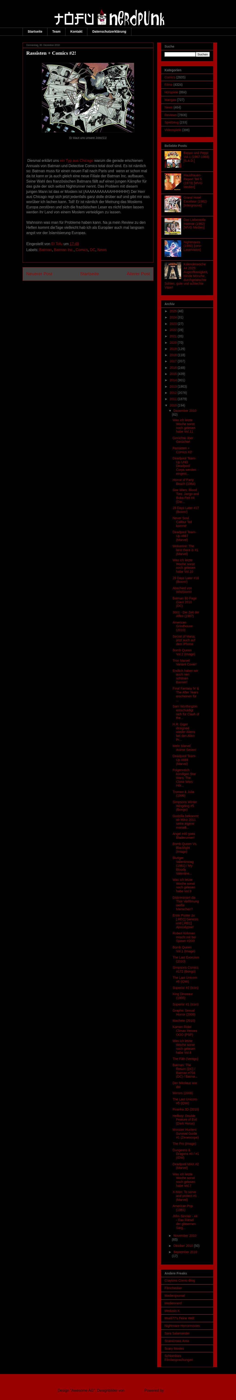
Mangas (170, 100)
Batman (45, 250)
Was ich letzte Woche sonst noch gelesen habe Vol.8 (184, 1046)
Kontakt (76, 31)
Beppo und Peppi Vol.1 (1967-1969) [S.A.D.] (196, 157)
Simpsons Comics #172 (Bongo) (185, 969)
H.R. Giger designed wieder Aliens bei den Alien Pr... (184, 732)
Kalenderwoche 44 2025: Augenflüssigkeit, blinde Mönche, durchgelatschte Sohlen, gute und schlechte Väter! (186, 275)
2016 (174, 367)
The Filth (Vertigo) (185, 1059)
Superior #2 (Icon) (185, 988)
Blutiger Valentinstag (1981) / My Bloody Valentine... (183, 865)
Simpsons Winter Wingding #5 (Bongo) (185, 806)
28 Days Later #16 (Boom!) (186, 580)
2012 (174, 393)
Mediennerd (173, 1303)
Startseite (35, 31)
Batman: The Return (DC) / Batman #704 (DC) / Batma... (185, 1070)
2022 (174, 330)
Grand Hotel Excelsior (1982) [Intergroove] (195, 201)
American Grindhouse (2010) (183, 626)
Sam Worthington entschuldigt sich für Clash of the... (186, 712)
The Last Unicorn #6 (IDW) (185, 979)
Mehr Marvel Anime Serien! (184, 748)
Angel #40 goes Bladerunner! (184, 835)
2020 (174, 342)
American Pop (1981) (183, 1208)
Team (56, 31)
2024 (174, 317)
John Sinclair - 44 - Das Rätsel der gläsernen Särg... (185, 1221)
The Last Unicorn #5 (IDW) (185, 1101)
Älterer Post (138, 273)
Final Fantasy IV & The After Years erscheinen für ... (186, 694)
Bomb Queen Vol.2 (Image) (184, 652)
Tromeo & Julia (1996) (183, 794)
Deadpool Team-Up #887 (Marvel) (184, 536)
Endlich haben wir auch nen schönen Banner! (185, 676)
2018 (174, 355)
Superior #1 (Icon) (185, 1004)
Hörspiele (171, 92)
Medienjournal (175, 1295)
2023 (174, 324)
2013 (174, 386)
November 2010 (184, 1235)
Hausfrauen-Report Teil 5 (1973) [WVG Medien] (193, 181)
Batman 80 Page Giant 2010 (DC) (185, 602)
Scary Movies (174, 1348)
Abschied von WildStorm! (182, 590)
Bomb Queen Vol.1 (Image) (184, 949)
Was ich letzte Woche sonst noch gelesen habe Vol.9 (184, 885)
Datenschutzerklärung (109, 31)
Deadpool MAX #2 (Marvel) (186, 1166)
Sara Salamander (177, 1333)
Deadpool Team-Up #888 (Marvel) (184, 760)
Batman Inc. (64, 250)
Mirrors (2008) (183, 1093)
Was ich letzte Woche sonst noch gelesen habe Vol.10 (184, 565)
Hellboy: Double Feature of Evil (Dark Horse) (185, 1119)
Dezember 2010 (184, 410)
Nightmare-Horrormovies (182, 1326)
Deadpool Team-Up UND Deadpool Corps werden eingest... (184, 465)
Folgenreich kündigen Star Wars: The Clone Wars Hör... (184, 777)
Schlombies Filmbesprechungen (179, 1358)
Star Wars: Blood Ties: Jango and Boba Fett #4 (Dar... (186, 495)
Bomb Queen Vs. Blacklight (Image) (185, 847)
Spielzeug (172, 122)
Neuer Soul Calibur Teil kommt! (182, 522)
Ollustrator (134, 1390)
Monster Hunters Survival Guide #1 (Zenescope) (186, 1133)
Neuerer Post (39, 273)
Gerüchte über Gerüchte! (183, 440)
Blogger (171, 1390)
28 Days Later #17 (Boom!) (186, 510)
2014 (174, 380)
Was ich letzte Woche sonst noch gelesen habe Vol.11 (184, 425)
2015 (174, 374)
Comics (82, 250)
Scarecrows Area (177, 1341)
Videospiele (173, 130)
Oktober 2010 (183, 1246)
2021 (174, 336)
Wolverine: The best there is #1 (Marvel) (185, 550)
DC (92, 250)
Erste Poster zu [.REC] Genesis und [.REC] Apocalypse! (185, 921)
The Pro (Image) (184, 1143)
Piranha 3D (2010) (186, 1109)
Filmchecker (173, 1288)
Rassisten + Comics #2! (182, 450)
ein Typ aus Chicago (76, 161)
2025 (174, 311)
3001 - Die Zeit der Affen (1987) (186, 614)
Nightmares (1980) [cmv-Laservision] (193, 246)
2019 (174, 349)
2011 (174, 399)
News (102, 250)
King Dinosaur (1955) (183, 996)
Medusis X (172, 1311)
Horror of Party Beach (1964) (184, 482)
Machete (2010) (184, 1020)
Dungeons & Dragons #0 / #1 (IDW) (186, 1154)
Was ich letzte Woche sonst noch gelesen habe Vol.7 (184, 1180)
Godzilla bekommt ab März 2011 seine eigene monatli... (185, 821)
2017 (174, 361)
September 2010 (185, 1252)
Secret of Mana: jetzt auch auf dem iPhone (184, 640)
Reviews (171, 115)
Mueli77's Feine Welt (179, 1318)
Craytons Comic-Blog (180, 1280)
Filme (168, 84)
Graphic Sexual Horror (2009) (184, 1012)
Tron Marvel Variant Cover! (184, 662)
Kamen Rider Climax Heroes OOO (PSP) (185, 1030)
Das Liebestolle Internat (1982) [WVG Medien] (195, 223)
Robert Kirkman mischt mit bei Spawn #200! (184, 937)
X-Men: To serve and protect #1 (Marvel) (185, 1196)
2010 (174, 405)
